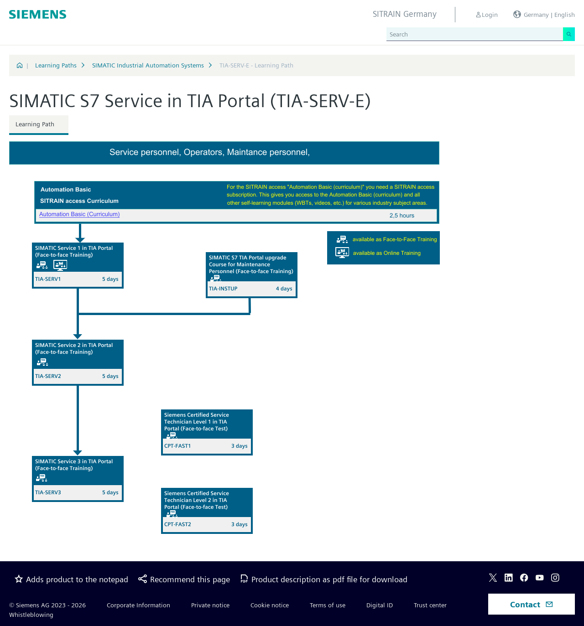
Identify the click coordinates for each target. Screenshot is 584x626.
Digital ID (379, 605)
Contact (531, 604)
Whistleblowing (31, 614)
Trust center (430, 605)
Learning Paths (56, 65)
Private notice (210, 605)
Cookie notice (269, 605)
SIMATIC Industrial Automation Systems (148, 65)
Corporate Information (138, 605)
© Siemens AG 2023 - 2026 (47, 605)
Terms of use (327, 605)
